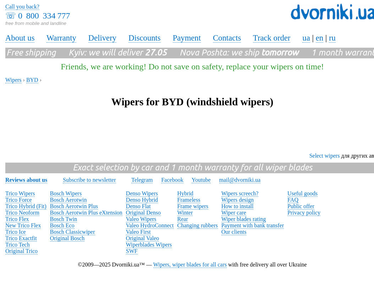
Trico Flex (17, 219)
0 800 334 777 (44, 15)
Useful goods (302, 193)
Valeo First (138, 232)
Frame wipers (193, 206)
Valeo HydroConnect (150, 225)
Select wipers (324, 156)
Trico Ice (15, 232)
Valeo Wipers (141, 219)
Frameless (188, 200)
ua (306, 37)
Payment (187, 37)
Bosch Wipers (66, 193)
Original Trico (21, 251)
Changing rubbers (197, 225)
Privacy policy (303, 213)
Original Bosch (67, 238)
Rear (182, 219)
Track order (272, 37)
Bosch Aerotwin (68, 200)
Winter (185, 213)
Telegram (142, 180)
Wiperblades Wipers (149, 245)
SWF (132, 251)
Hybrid (185, 193)
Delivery (102, 37)
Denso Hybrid (142, 200)
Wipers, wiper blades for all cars (190, 265)
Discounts (144, 37)
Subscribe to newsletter (89, 180)
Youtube (201, 180)
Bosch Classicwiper (72, 232)
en (319, 37)
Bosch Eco (62, 225)
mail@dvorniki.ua (240, 180)
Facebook (172, 180)
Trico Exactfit (21, 238)
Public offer (300, 206)
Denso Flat (138, 206)
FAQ (292, 200)
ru (332, 37)
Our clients (234, 232)
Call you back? (22, 7)
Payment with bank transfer (252, 225)
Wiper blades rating (243, 219)
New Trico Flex (23, 225)
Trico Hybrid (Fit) (25, 206)
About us (19, 37)
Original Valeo (142, 238)
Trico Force (18, 200)
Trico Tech (17, 245)
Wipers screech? (240, 193)
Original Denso (143, 213)
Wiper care (233, 213)
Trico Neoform (22, 213)
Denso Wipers (142, 193)
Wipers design (237, 200)
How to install (237, 206)
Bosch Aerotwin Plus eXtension (86, 213)
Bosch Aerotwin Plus (74, 206)
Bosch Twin (63, 219)
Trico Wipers (20, 193)
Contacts (227, 37)
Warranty (61, 37)
